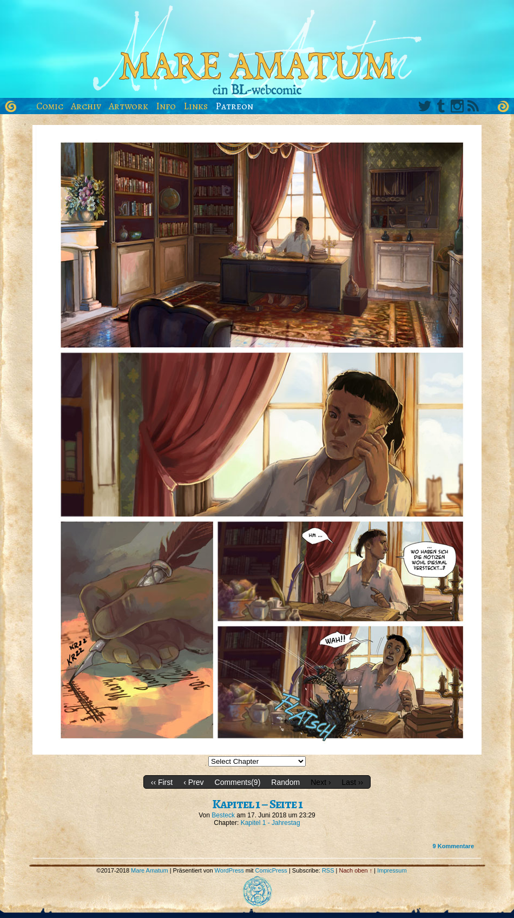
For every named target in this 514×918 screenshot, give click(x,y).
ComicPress (271, 870)
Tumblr (440, 106)
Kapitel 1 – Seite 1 (257, 804)
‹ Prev (193, 782)
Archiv (86, 106)
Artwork (128, 106)
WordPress (229, 870)
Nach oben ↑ (356, 870)
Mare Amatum (257, 51)
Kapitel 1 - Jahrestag (270, 823)
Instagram (457, 106)
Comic (49, 106)
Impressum (391, 870)
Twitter (424, 106)
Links (195, 106)
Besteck (223, 815)
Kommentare (453, 846)
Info (166, 106)
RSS (473, 106)
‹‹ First (162, 782)
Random (285, 782)
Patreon (234, 106)
